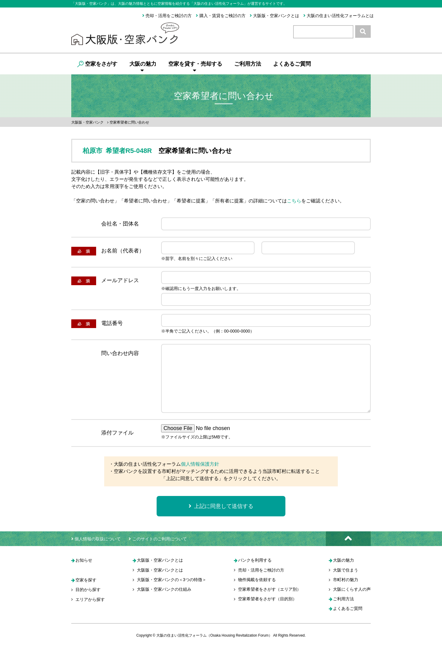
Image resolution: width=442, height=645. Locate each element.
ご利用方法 (247, 64)
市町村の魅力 (345, 580)
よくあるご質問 (292, 64)
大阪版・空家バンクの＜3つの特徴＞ (171, 580)
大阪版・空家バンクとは (274, 15)
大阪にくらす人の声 (352, 589)
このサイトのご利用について (158, 538)
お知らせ (83, 560)
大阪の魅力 (142, 67)
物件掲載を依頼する (257, 580)
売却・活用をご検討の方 (167, 15)
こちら (294, 200)
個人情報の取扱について (96, 538)
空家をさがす (97, 64)
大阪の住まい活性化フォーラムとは (338, 15)
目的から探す (88, 590)
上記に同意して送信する (221, 506)
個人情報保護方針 (200, 464)
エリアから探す (90, 599)
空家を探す (85, 580)
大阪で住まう (345, 570)
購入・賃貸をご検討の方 (220, 15)
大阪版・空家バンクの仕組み (164, 589)
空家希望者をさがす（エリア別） (269, 589)
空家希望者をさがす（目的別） (267, 599)
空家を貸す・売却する (195, 67)
